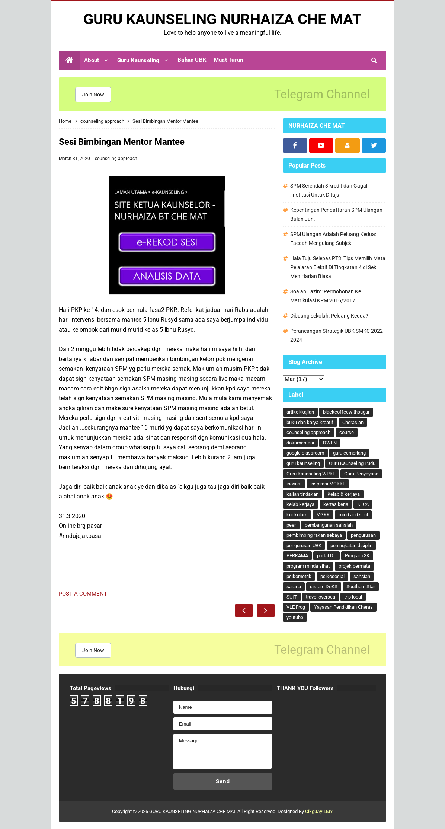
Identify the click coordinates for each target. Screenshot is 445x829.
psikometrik (298, 576)
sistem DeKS (323, 586)
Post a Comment (83, 593)
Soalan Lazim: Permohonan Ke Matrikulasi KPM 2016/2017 (325, 295)
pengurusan (363, 535)
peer (291, 525)
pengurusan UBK (303, 545)
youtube (294, 617)
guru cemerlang (349, 453)
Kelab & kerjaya (343, 494)
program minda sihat (308, 566)
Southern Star (360, 586)
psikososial (332, 576)
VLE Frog (295, 607)
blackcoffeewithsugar (346, 412)
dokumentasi (300, 443)
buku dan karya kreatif (309, 422)
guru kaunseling (303, 463)
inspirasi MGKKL (327, 484)
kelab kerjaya (300, 504)
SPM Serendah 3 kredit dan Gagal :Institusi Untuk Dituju (328, 190)
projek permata (354, 566)
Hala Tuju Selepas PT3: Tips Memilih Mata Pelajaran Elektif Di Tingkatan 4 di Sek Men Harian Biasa (337, 267)
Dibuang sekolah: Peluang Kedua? (329, 316)
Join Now (93, 95)
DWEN (330, 443)
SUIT (291, 597)
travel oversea (320, 597)
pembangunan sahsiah (329, 525)
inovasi (293, 484)
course (346, 432)
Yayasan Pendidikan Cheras (343, 607)
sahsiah (361, 576)
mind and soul (353, 514)
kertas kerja (335, 504)
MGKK (323, 514)
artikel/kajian (300, 412)
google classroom (305, 453)
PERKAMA (297, 555)
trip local (353, 597)
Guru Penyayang (361, 473)
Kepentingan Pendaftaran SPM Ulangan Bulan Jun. (336, 214)
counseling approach (116, 158)
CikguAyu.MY (319, 811)
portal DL (326, 555)
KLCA (363, 504)
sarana (293, 586)
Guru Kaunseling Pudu (352, 463)
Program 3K (357, 555)
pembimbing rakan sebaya (314, 535)
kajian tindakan (302, 494)
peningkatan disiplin (351, 545)
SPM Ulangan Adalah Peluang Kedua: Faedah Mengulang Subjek (333, 238)
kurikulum (296, 514)
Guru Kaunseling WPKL (310, 473)
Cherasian (353, 422)
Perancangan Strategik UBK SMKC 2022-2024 (337, 335)
